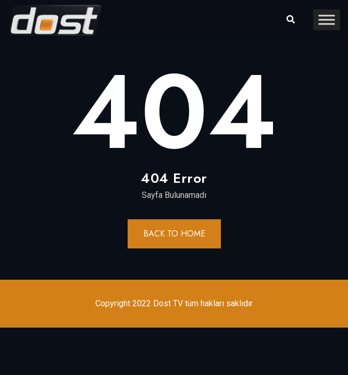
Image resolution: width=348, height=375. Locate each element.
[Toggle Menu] (326, 19)
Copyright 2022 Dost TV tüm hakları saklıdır (174, 303)
